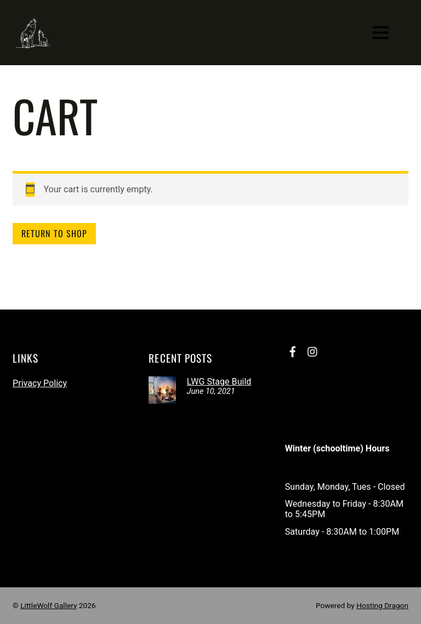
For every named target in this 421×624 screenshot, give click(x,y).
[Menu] (381, 32)
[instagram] (313, 350)
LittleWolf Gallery (48, 605)
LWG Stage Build (219, 381)
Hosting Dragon (382, 605)
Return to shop (54, 233)
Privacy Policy (40, 383)
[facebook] (292, 350)
